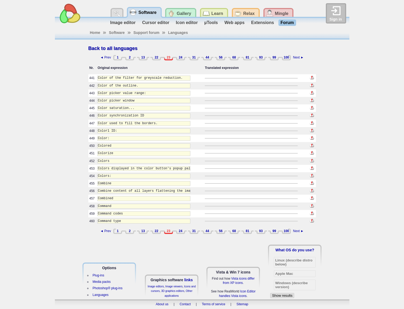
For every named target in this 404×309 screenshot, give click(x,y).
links (188, 280)
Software (117, 32)
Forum (287, 22)
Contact (185, 304)
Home (95, 32)
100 (286, 57)
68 (234, 57)
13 (143, 57)
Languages (178, 32)
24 (180, 57)
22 (156, 57)
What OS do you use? (294, 250)
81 (247, 57)
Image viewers (174, 286)
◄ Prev (105, 57)
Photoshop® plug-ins (108, 288)
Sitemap (242, 304)
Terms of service (213, 304)
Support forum (146, 32)
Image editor (122, 22)
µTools (211, 22)
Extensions (262, 22)
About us (162, 304)
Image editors (156, 286)
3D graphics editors (172, 291)
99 (274, 57)
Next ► (298, 57)
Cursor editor (155, 22)
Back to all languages (113, 48)
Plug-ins (98, 275)
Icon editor (187, 22)
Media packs (102, 282)
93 (261, 57)
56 (220, 57)
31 (194, 57)
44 (207, 57)
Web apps (234, 22)
